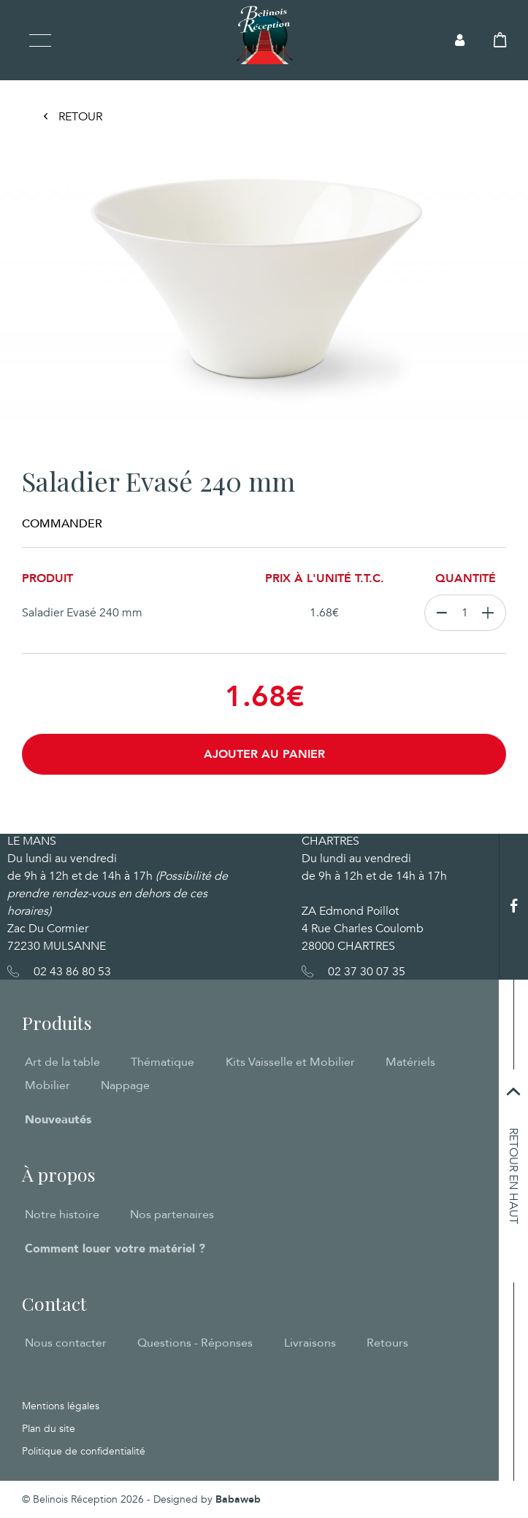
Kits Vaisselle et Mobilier (290, 1062)
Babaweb (238, 1499)
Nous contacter (66, 1343)
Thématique (162, 1062)
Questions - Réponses (195, 1343)
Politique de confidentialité (83, 1451)
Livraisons (310, 1343)
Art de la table (62, 1062)
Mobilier (47, 1085)
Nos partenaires (172, 1215)
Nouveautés (58, 1120)
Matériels (410, 1062)
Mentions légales (60, 1406)
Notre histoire (62, 1215)
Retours (387, 1343)
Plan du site (48, 1429)
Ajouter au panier (264, 754)
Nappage (125, 1085)
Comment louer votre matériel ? (115, 1249)
